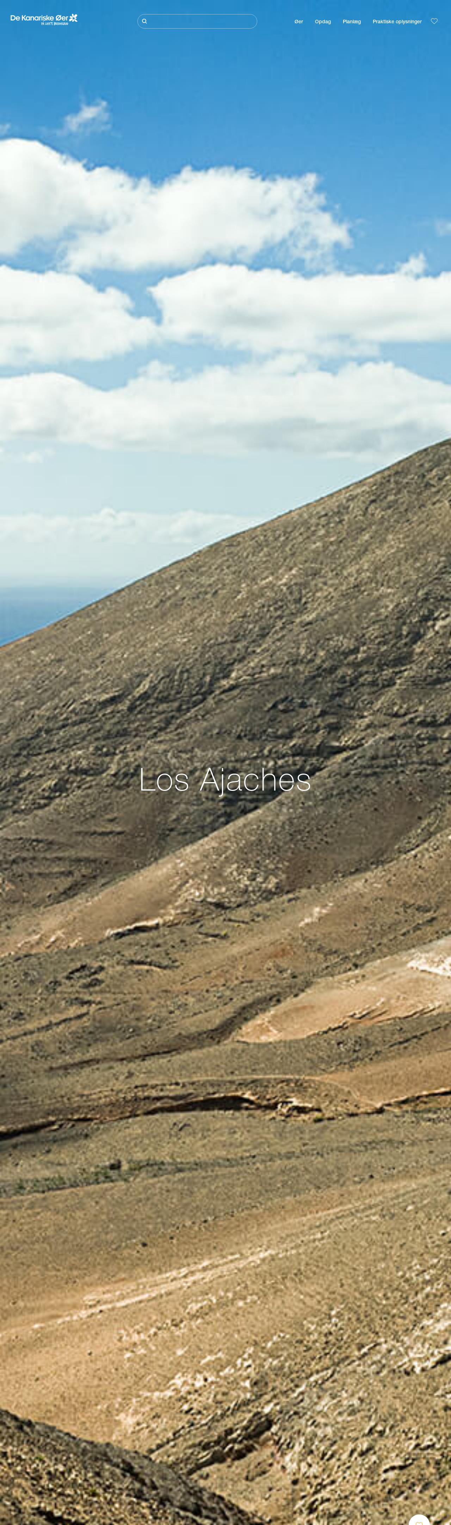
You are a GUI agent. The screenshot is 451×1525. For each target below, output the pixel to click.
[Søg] (197, 21)
